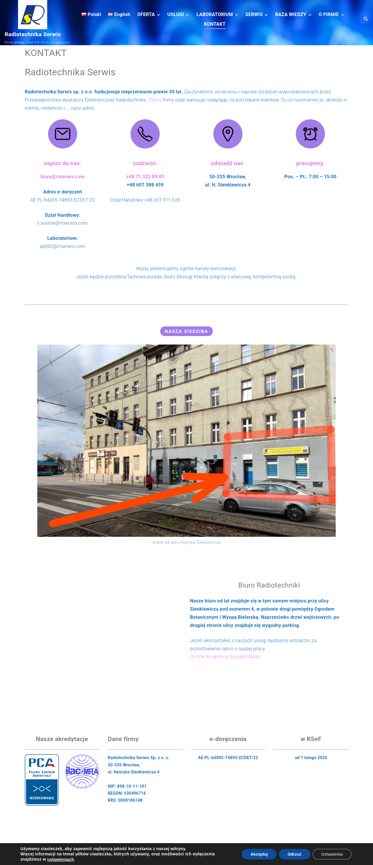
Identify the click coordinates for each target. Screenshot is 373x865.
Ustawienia (332, 854)
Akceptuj (259, 854)
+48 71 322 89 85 (145, 176)
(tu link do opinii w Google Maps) (224, 656)
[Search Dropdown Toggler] (366, 19)
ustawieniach (60, 859)
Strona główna (14, 42)
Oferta (155, 100)
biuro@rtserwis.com (63, 176)
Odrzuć (295, 854)
